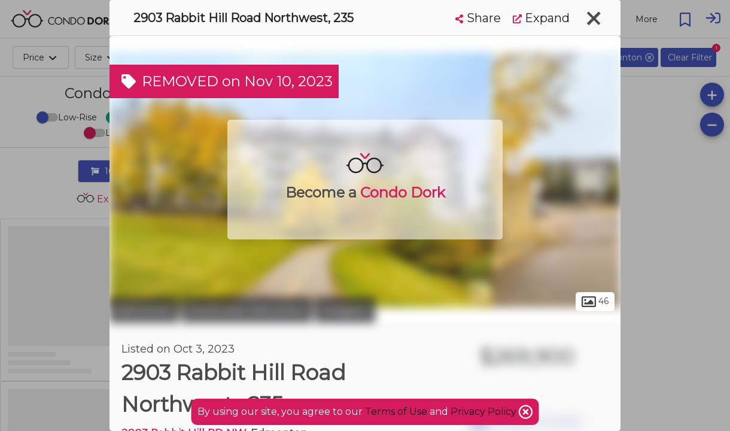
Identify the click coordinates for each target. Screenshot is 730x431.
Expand (541, 18)
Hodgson (345, 310)
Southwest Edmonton (247, 310)
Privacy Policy (485, 411)
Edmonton (144, 310)
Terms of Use (396, 411)
